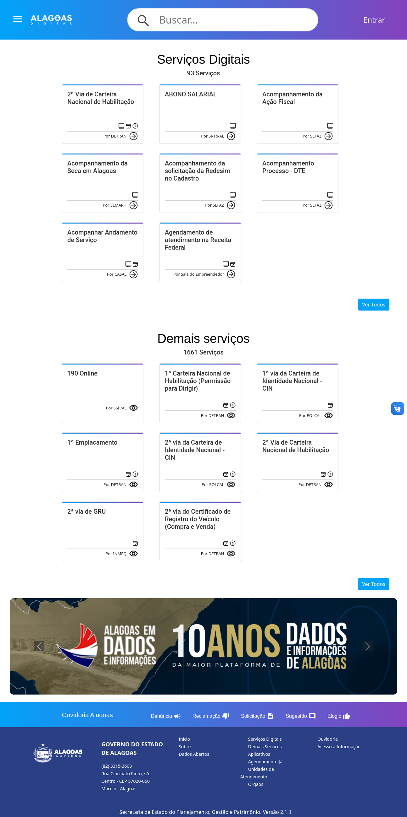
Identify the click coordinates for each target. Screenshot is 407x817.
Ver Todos (373, 304)
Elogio (338, 716)
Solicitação (257, 716)
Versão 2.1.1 (277, 812)
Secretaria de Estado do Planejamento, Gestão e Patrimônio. (191, 812)
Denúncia (166, 716)
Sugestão (301, 716)
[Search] (235, 19)
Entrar (374, 19)
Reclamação (211, 716)
